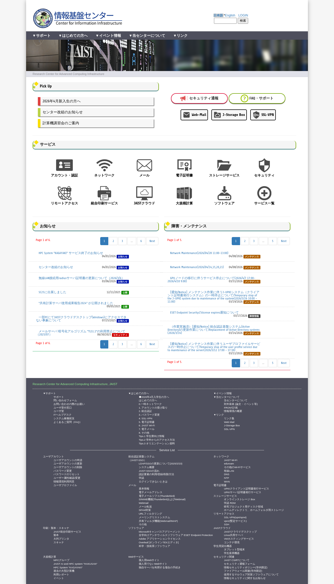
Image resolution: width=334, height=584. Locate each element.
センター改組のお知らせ (63, 112)
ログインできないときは (153, 481)
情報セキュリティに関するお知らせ (245, 578)
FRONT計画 (231, 407)
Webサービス (136, 556)
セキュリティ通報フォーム (239, 563)
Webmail (143, 503)
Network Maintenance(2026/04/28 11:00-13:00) (199, 253)
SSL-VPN (263, 115)
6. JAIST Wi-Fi (147, 425)
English (230, 15)
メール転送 (145, 506)
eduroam (229, 463)
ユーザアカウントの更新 (67, 463)
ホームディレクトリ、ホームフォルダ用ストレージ (254, 510)
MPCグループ (61, 560)
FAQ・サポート (257, 98)
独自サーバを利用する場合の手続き (160, 567)
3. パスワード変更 (149, 414)
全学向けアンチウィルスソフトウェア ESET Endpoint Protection (176, 535)
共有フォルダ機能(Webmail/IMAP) (158, 521)
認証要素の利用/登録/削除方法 (156, 474)
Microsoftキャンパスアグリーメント (159, 531)
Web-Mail (194, 115)
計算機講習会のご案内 (61, 123)
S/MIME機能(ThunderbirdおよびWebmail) (162, 499)
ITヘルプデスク (62, 414)
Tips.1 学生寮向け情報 (151, 436)
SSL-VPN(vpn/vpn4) (235, 517)
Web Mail (229, 422)
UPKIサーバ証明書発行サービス (242, 492)
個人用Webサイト (149, 560)
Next (152, 241)
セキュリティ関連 (223, 556)
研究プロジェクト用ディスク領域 (243, 506)
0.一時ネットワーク (150, 404)
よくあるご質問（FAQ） (67, 422)
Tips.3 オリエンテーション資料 (157, 443)
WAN (227, 481)
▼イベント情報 (108, 35)
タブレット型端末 (234, 549)
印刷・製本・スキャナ (56, 528)
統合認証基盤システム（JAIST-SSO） (141, 458)
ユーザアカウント (53, 456)
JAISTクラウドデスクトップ (240, 531)
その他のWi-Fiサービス (237, 467)
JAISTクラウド (222, 528)
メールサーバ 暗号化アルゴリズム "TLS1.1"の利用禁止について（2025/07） (80, 332)
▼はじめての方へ (73, 35)
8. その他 (144, 432)
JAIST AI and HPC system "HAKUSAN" (75, 563)
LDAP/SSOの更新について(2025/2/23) (160, 463)
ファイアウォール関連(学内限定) (243, 570)
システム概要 (146, 467)
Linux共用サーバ (233, 535)
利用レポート (61, 574)
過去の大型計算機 (63, 570)
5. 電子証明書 (147, 422)
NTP (226, 477)
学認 (141, 477)
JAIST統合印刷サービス (67, 531)
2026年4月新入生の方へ (62, 101)
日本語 (218, 15)
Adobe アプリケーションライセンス (160, 538)
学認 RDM (230, 503)
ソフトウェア (136, 528)
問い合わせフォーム (65, 400)
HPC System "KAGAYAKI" (67, 567)
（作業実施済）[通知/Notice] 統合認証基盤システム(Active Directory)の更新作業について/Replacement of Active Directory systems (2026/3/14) (214, 330)
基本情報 (144, 488)
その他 (143, 524)
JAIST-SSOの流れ (149, 470)
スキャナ (58, 542)
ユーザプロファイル (65, 485)
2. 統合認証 (145, 411)
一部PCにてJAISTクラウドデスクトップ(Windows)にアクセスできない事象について (81, 318)
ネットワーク (221, 456)
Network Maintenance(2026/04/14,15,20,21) (197, 267)
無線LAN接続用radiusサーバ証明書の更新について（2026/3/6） (81, 278)
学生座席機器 (232, 553)
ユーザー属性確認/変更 (66, 477)
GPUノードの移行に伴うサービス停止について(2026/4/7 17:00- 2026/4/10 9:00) (211, 279)
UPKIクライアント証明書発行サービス (246, 488)
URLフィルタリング (150, 513)
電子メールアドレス (150, 492)
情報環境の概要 (233, 411)
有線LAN (229, 470)
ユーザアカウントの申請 (67, 460)
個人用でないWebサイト (153, 563)
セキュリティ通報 (199, 98)
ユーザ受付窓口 (62, 407)
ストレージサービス (225, 495)
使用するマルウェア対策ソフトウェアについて (251, 574)
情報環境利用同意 (63, 481)
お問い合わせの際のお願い (69, 404)
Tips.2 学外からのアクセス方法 (157, 439)
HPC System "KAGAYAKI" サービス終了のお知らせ (71, 253)
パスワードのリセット (66, 474)
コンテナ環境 (232, 542)
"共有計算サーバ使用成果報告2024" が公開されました (76, 303)
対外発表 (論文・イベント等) (241, 404)
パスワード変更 (62, 470)
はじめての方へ (148, 400)
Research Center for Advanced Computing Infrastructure (68, 73)
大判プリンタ (61, 538)
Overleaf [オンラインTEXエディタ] (159, 542)
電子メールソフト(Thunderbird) (157, 495)
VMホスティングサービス (239, 538)
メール (132, 485)
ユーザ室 (58, 411)
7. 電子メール (147, 429)
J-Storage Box (229, 115)
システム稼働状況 (63, 418)
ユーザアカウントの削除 (67, 467)
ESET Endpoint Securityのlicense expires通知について (204, 312)
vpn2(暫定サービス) (235, 521)
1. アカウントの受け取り (153, 407)
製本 (56, 535)
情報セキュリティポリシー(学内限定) (245, 567)
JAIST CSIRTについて (236, 560)
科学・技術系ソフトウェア (154, 546)
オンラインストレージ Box (239, 499)
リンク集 (229, 418)
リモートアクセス (223, 513)
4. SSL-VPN (145, 418)
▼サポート (41, 35)
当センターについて (235, 400)
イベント (58, 578)
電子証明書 (219, 485)
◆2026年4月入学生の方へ (154, 397)
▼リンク (180, 35)
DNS (226, 474)
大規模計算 (49, 556)
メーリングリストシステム (154, 517)
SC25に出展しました (52, 292)
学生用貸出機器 (222, 546)
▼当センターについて (147, 35)
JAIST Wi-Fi (230, 460)
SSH (226, 524)
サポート (58, 397)
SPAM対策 (145, 510)
